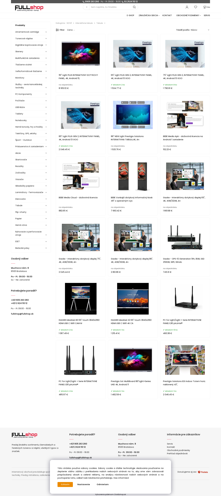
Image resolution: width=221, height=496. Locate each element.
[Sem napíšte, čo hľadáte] (113, 7)
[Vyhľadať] (86, 7)
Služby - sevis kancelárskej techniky (28, 86)
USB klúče (20, 107)
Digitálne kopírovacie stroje (29, 45)
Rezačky (19, 166)
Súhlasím (65, 484)
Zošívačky (20, 172)
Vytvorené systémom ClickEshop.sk (110, 494)
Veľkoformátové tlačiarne (28, 71)
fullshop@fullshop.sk (22, 313)
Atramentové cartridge (27, 31)
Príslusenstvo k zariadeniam (29, 146)
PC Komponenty (23, 94)
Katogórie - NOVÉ (64, 23)
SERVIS (207, 15)
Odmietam (103, 484)
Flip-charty (20, 212)
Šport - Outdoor (23, 140)
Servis (170, 443)
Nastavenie (84, 484)
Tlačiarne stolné (23, 64)
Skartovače (21, 159)
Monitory (19, 77)
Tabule (18, 205)
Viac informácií (121, 478)
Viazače (19, 179)
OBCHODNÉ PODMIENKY (187, 15)
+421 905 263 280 (20, 300)
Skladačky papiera (24, 185)
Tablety (19, 113)
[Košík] (206, 7)
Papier (18, 218)
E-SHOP (130, 15)
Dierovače (20, 199)
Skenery (19, 51)
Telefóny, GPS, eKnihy (26, 133)
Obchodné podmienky (178, 450)
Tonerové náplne (24, 38)
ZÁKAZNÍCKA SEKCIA (148, 15)
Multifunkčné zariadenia (27, 58)
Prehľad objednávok (177, 453)
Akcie (18, 153)
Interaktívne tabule (84, 23)
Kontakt (171, 447)
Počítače (20, 100)
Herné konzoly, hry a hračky (29, 126)
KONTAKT (167, 15)
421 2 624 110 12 (19, 303)
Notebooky (21, 120)
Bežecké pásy (22, 248)
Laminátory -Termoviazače (29, 192)
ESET (17, 241)
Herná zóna (21, 225)
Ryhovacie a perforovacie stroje (28, 233)
